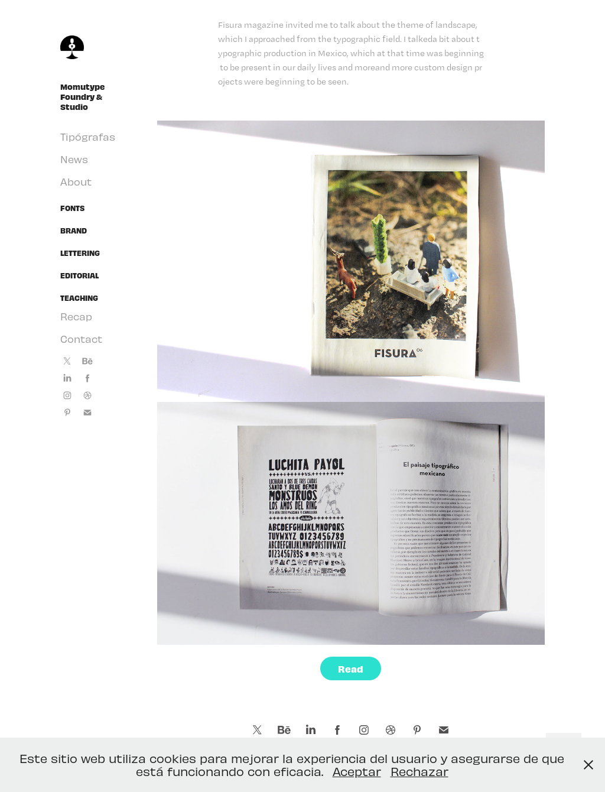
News (74, 159)
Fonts (72, 208)
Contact (81, 339)
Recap (76, 316)
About (76, 181)
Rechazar (419, 771)
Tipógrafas (87, 136)
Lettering (80, 253)
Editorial (79, 275)
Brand (73, 230)
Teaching (79, 298)
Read (350, 668)
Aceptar (357, 771)
